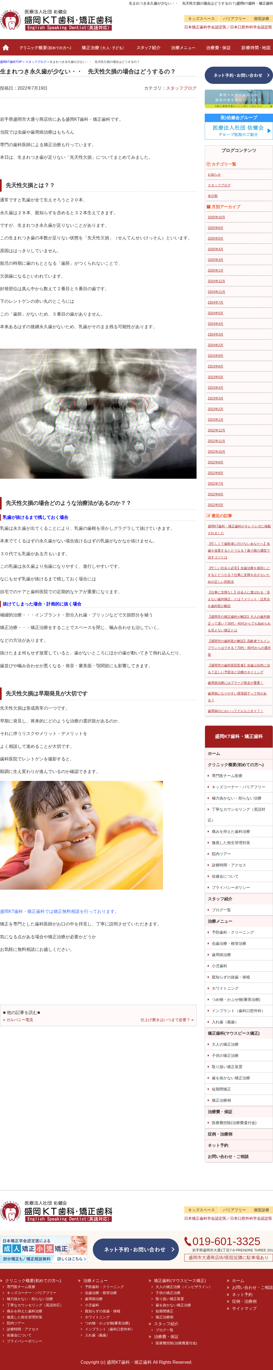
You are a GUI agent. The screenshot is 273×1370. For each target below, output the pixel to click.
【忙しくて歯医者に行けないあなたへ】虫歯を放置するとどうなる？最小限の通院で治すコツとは (239, 550)
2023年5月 (215, 377)
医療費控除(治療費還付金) (234, 1123)
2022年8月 (215, 473)
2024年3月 (215, 334)
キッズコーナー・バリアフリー (238, 787)
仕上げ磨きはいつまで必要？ (165, 1020)
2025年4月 (215, 249)
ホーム (6, 50)
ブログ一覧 (221, 910)
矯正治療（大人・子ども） (103, 50)
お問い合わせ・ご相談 (228, 1156)
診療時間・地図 (254, 50)
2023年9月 (215, 356)
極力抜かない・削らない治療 (237, 798)
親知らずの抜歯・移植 (231, 977)
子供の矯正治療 (225, 1055)
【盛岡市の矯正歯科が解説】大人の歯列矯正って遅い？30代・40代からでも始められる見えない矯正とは (239, 623)
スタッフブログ (181, 88)
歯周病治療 (221, 954)
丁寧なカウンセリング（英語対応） (236, 814)
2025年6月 (215, 228)
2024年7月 (215, 302)
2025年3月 (215, 260)
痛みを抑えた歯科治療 (231, 831)
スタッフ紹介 (147, 50)
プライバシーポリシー (231, 887)
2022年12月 (216, 430)
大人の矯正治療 (225, 1044)
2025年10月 (216, 217)
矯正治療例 (221, 1100)
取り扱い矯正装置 (227, 1067)
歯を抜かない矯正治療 (231, 1078)
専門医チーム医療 (227, 776)
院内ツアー (221, 854)
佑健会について (225, 876)
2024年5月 (215, 313)
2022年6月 (215, 494)
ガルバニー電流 (19, 1020)
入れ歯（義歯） (225, 1022)
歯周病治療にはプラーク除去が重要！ (235, 683)
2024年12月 (216, 281)
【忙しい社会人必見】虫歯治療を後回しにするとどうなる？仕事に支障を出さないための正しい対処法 (239, 575)
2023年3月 (215, 398)
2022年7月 (215, 484)
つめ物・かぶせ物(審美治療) (236, 999)
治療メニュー (182, 50)
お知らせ (214, 175)
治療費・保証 (217, 50)
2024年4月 (215, 324)
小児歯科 (219, 966)
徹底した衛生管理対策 (231, 842)
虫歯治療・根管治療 (229, 943)
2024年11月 (216, 292)
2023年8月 (215, 366)
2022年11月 (216, 441)
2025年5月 (215, 238)
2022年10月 (216, 452)
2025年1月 (215, 270)
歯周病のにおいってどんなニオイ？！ (235, 711)
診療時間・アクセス (229, 865)
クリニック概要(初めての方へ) (44, 50)
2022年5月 (215, 505)
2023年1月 (215, 420)
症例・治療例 (220, 1134)
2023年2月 (215, 409)
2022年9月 (215, 462)
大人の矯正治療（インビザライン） (184, 1287)
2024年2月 (215, 345)
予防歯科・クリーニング (233, 932)
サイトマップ (244, 1308)
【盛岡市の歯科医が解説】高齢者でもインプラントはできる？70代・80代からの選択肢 (239, 648)
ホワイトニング (225, 988)
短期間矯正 (221, 1089)
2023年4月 (215, 388)
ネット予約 (218, 1145)
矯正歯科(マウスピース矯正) (234, 1033)
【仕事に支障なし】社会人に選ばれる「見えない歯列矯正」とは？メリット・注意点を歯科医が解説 (239, 599)
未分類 (213, 196)
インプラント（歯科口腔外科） (238, 1011)
